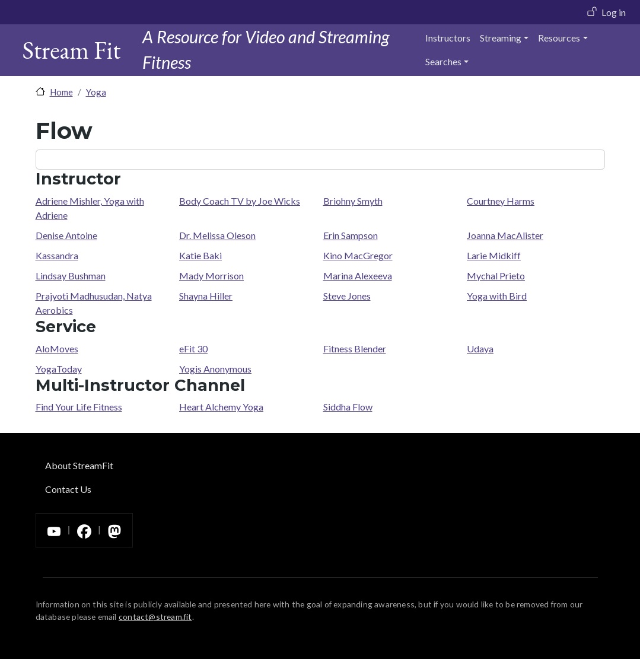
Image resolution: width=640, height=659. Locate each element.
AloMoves (57, 348)
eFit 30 (193, 348)
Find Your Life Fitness (79, 406)
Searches (443, 61)
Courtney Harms (500, 200)
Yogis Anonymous (215, 368)
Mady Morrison (211, 275)
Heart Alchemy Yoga (221, 406)
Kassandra (57, 255)
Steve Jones (347, 295)
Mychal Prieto (496, 275)
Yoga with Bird (497, 295)
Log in (613, 12)
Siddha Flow (347, 406)
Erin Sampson (350, 235)
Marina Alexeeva (357, 275)
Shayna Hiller (206, 295)
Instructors (447, 37)
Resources (559, 37)
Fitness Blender (354, 348)
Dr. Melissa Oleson (217, 235)
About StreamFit (79, 465)
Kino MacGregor (358, 255)
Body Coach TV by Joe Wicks (239, 200)
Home (61, 92)
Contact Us (68, 489)
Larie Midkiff (494, 255)
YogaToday (59, 368)
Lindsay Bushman (71, 275)
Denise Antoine (66, 235)
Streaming (500, 37)
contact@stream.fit (155, 617)
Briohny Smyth (353, 200)
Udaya (480, 348)
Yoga (96, 92)
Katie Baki (200, 255)
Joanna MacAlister (505, 235)
